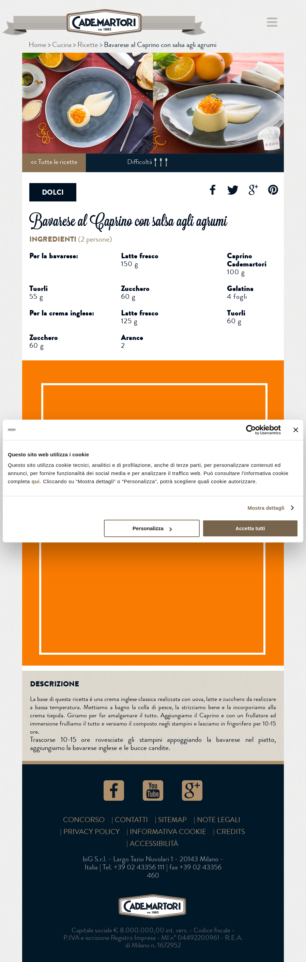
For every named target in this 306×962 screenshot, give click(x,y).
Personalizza (152, 528)
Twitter (232, 190)
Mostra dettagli (265, 508)
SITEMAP (172, 820)
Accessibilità (154, 843)
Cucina (62, 44)
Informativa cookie (168, 832)
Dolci (53, 192)
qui (36, 481)
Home (37, 44)
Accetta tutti (250, 528)
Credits (230, 832)
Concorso (84, 820)
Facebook (211, 190)
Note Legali (218, 820)
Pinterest (273, 190)
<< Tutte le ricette (54, 162)
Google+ (252, 190)
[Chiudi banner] (295, 429)
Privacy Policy (91, 832)
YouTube (153, 790)
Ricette (87, 44)
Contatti (131, 820)
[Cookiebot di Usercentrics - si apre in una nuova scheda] (251, 430)
